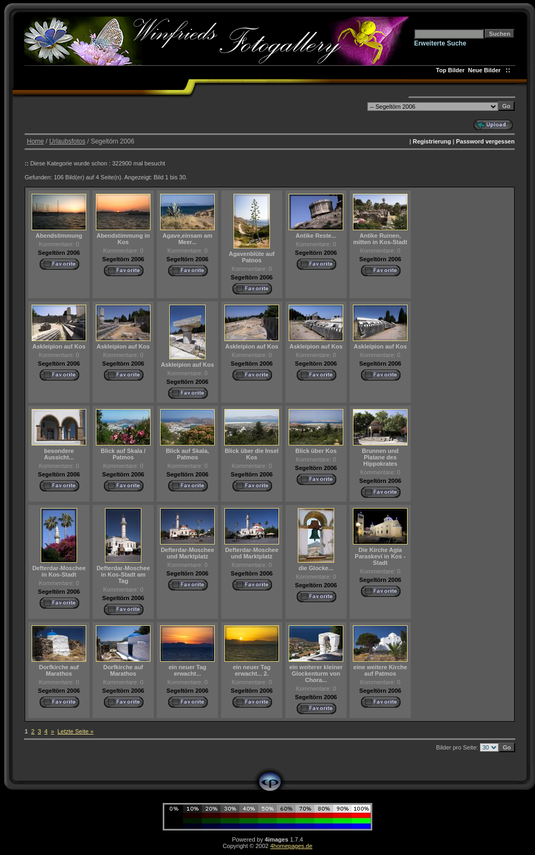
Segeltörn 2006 (59, 252)
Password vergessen (485, 141)
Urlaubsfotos (67, 141)
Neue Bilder (486, 70)
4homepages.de (291, 846)
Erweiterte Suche (440, 43)
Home (35, 141)
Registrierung (432, 141)
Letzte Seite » (75, 731)
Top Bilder (450, 70)
